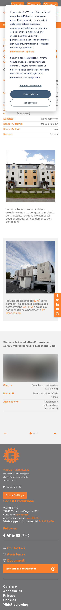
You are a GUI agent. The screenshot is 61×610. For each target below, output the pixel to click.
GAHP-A (28, 306)
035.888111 (21, 514)
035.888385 (32, 518)
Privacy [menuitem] (9, 595)
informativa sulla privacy (22, 51)
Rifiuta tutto (30, 102)
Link (36, 300)
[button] (30, 433)
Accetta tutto (30, 94)
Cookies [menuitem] (9, 600)
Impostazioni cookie (30, 85)
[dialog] (30, 58)
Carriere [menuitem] (10, 586)
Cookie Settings (15, 495)
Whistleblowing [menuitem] (15, 604)
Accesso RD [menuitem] (12, 591)
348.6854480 (46, 521)
